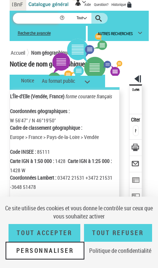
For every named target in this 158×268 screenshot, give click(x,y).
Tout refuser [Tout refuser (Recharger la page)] (118, 233)
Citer (136, 119)
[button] (62, 18)
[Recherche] (36, 18)
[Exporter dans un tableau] (136, 181)
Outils (135, 90)
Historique (119, 4)
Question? (101, 4)
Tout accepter (44, 233)
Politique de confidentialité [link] (120, 251)
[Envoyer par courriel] (136, 164)
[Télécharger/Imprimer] (136, 148)
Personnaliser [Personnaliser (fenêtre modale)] (45, 251)
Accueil (18, 52)
